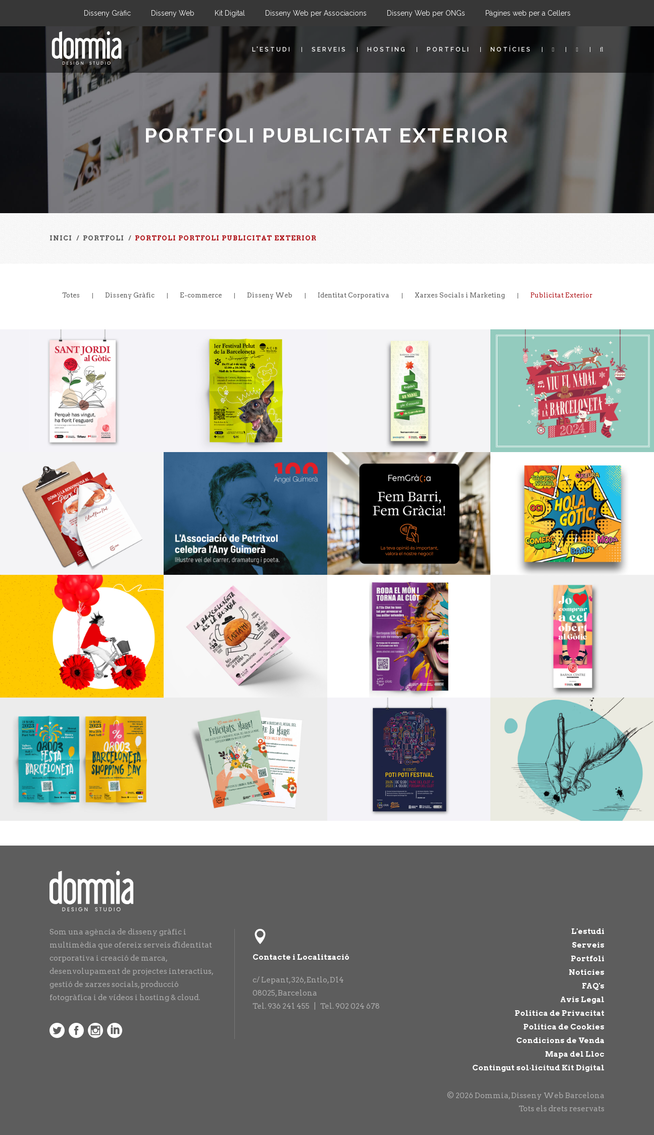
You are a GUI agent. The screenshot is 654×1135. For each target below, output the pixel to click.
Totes (71, 295)
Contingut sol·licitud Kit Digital (538, 1067)
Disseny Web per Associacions (316, 13)
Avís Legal (582, 999)
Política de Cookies (564, 1026)
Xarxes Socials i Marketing (460, 295)
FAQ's (593, 986)
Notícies (511, 49)
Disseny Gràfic (107, 13)
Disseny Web (172, 13)
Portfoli (448, 49)
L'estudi (271, 49)
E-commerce (201, 295)
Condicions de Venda (560, 1040)
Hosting (387, 49)
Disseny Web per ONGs (426, 13)
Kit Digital (230, 13)
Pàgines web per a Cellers (528, 13)
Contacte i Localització (301, 957)
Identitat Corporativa (353, 295)
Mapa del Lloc (575, 1054)
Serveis (329, 49)
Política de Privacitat (560, 1013)
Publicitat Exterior (561, 295)
